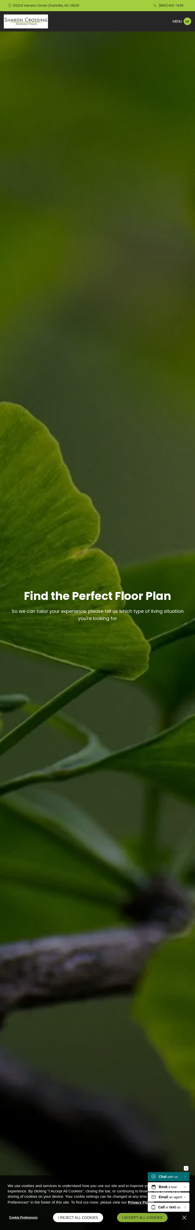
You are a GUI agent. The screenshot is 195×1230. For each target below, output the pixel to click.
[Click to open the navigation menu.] (182, 21)
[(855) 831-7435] (168, 6)
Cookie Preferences (23, 1217)
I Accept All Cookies (142, 1218)
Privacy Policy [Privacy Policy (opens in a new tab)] (141, 1202)
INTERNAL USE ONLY (127, 658)
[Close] (184, 1218)
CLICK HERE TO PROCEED (43, 658)
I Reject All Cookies (78, 1218)
